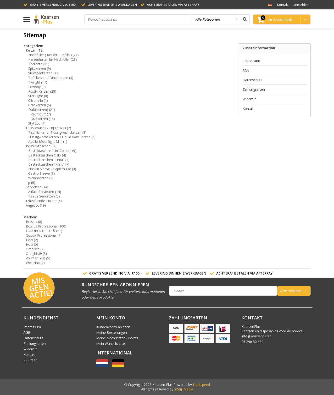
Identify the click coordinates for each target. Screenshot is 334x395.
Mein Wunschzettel (111, 343)
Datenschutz (252, 80)
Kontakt (249, 108)
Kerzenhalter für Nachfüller (52, 59)
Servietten (37, 187)
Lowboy (37, 86)
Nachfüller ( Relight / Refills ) (53, 55)
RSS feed (30, 360)
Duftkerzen (43, 118)
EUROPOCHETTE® (44, 230)
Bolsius (34, 221)
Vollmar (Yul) (38, 258)
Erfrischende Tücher (44, 200)
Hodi (32, 240)
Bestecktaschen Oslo (47, 155)
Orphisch (35, 249)
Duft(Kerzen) (41, 109)
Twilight (37, 82)
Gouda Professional (43, 235)
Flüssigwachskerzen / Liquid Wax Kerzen (61, 137)
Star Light (38, 96)
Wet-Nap (35, 262)
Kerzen (35, 50)
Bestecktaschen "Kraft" (48, 164)
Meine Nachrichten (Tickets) (117, 338)
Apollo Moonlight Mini (47, 141)
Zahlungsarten (254, 89)
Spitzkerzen (39, 68)
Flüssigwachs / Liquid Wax (48, 128)
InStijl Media (183, 389)
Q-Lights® (36, 253)
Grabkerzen (39, 105)
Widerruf (249, 99)
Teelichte (38, 64)
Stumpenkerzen (43, 73)
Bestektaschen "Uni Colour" (52, 150)
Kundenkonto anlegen (113, 327)
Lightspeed (201, 384)
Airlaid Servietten (44, 191)
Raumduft (41, 114)
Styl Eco (36, 123)
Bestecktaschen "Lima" (48, 159)
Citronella (38, 100)
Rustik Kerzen (42, 91)
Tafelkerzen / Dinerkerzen (50, 77)
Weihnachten (40, 178)
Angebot (36, 205)
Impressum (251, 60)
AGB (246, 70)
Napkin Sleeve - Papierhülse (52, 169)
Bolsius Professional (46, 226)
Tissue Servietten (44, 196)
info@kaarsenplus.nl (256, 336)
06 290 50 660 (252, 341)
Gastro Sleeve (41, 173)
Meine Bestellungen (111, 332)
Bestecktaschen (41, 146)
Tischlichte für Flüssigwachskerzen (57, 132)
